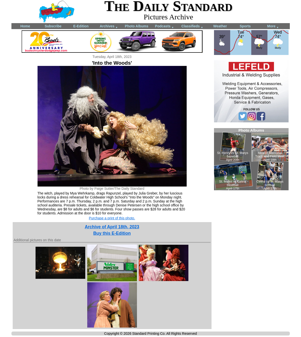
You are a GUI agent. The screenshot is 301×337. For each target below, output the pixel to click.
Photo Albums (136, 26)
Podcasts (164, 26)
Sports (245, 26)
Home (25, 26)
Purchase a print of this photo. (112, 218)
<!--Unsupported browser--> (251, 159)
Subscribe (53, 26)
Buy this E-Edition (112, 233)
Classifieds (192, 26)
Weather (220, 26)
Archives (109, 26)
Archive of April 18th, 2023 (112, 226)
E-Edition (80, 26)
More (273, 26)
